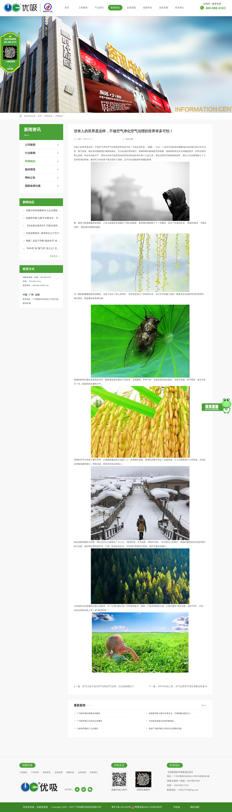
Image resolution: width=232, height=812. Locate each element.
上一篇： (104, 686)
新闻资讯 (48, 116)
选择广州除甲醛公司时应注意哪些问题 (165, 728)
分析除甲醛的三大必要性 (87, 728)
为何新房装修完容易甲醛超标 (161, 721)
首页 (67, 7)
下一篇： (178, 686)
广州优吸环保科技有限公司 (87, 807)
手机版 (176, 807)
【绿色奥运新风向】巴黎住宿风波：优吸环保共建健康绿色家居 (43, 225)
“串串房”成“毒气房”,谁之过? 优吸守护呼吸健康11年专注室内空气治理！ (43, 248)
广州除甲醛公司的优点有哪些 (89, 721)
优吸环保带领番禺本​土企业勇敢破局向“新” (43, 210)
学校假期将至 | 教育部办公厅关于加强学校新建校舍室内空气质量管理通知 (43, 233)
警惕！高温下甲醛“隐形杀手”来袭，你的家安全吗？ (43, 241)
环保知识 (59, 116)
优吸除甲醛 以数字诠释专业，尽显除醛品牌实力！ (43, 218)
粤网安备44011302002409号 (148, 807)
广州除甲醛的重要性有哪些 (88, 713)
